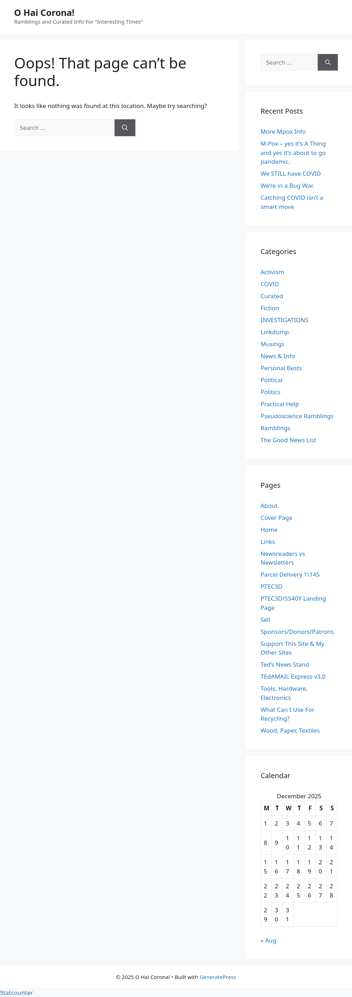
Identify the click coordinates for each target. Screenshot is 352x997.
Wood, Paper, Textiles (290, 730)
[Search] (125, 127)
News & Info (277, 356)
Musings (272, 344)
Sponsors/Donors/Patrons (297, 631)
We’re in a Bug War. (287, 185)
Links (267, 541)
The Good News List (288, 440)
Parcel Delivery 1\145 (289, 574)
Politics (270, 392)
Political (271, 380)
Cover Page (276, 517)
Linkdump (274, 332)
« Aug (268, 940)
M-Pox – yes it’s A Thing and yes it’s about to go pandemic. (293, 152)
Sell (265, 619)
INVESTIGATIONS (284, 320)
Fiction (269, 308)
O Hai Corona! (44, 12)
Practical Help (279, 404)
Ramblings (275, 428)
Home (268, 529)
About (268, 505)
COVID (269, 284)
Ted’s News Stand (284, 664)
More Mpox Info (283, 131)
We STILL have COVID (290, 173)
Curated (271, 296)
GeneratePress (218, 976)
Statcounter (16, 993)
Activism (272, 272)
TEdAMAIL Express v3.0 (292, 676)
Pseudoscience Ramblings (297, 416)
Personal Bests (281, 368)
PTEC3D (271, 586)
